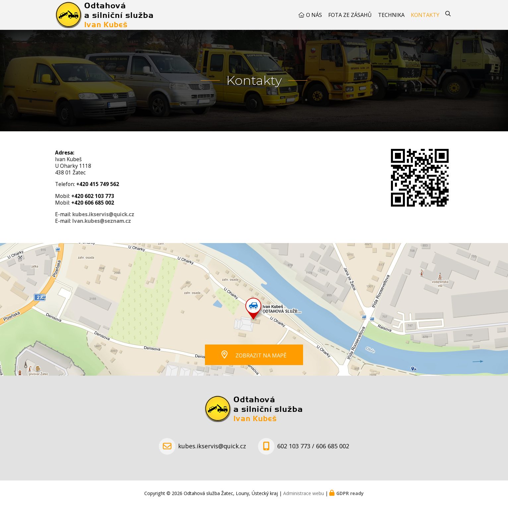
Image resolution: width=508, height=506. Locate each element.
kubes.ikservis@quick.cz (103, 214)
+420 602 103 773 (92, 196)
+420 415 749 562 (97, 184)
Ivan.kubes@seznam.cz (101, 221)
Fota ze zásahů (350, 15)
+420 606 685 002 (92, 202)
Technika (391, 15)
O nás (314, 15)
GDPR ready (350, 493)
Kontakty (425, 15)
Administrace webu (303, 493)
